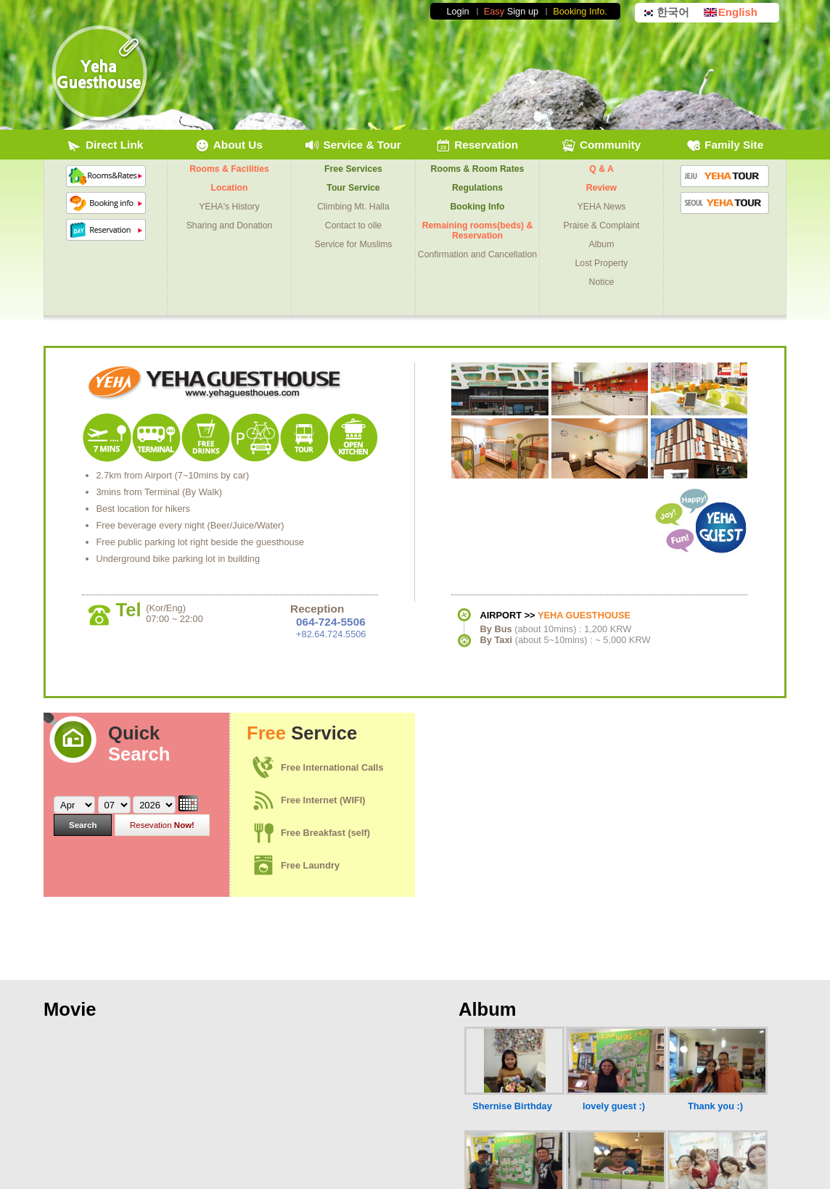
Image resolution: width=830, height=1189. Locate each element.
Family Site (724, 145)
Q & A (601, 169)
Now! (162, 825)
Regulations (477, 188)
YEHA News (602, 207)
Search (82, 825)
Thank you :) (715, 1106)
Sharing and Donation (229, 225)
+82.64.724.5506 (331, 634)
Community (601, 145)
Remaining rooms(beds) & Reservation (477, 230)
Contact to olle (353, 225)
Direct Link (105, 145)
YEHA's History (229, 207)
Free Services (353, 169)
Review (601, 188)
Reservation (477, 145)
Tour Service (352, 188)
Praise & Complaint (602, 225)
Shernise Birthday (512, 1106)
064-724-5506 (331, 622)
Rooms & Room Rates (478, 169)
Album (602, 244)
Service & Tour (353, 145)
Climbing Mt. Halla (353, 207)
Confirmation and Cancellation (477, 254)
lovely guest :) (614, 1106)
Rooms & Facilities (229, 169)
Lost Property (601, 263)
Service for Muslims (353, 244)
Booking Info (478, 207)
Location (228, 188)
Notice (602, 282)
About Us (229, 145)
